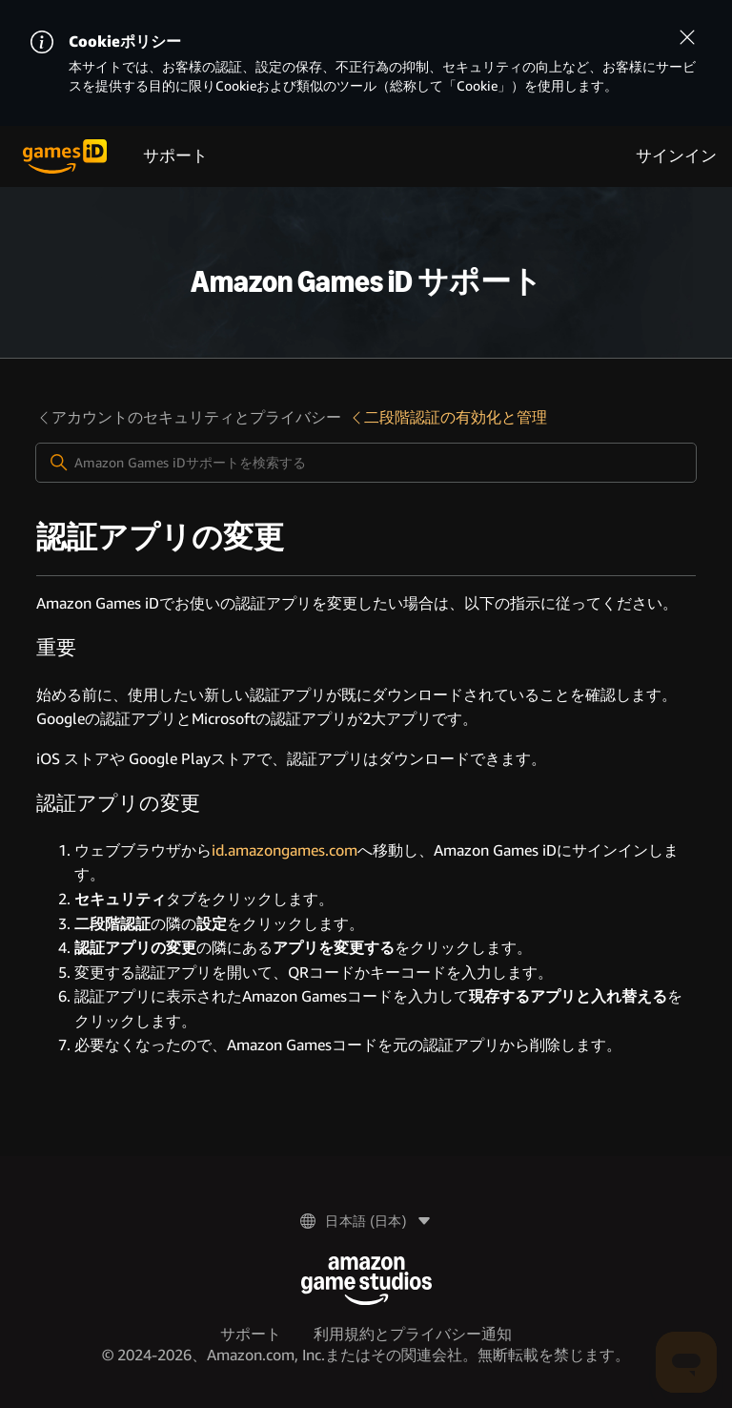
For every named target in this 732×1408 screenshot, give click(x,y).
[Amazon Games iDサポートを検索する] (365, 463)
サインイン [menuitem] (676, 156)
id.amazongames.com (284, 850)
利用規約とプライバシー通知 (413, 1334)
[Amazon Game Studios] (366, 1280)
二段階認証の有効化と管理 (448, 417)
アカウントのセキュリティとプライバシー (188, 417)
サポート (175, 156)
